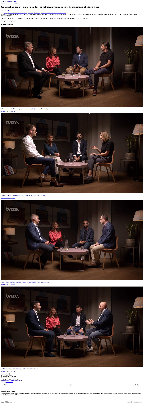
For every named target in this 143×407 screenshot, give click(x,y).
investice (38, 13)
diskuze (5, 13)
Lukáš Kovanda (44, 13)
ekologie (22, 13)
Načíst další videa (5, 373)
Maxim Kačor (51, 13)
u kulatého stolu (16, 13)
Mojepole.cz (63, 13)
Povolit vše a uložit (138, 402)
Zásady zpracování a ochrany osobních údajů (11, 380)
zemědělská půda (32, 13)
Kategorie (3, 1)
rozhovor (9, 13)
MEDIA (9, 382)
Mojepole (57, 13)
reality (25, 13)
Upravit (129, 402)
